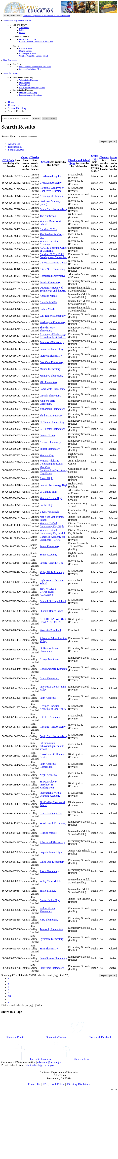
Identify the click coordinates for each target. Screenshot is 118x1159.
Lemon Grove (47, 435)
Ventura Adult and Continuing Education (51, 462)
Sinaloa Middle (48, 890)
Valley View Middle (50, 881)
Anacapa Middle (48, 295)
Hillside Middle (48, 832)
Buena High (46, 478)
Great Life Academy (51, 182)
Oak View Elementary (51, 362)
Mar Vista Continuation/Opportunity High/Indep (53, 470)
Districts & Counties (27, 39)
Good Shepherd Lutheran (53, 668)
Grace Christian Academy (53, 209)
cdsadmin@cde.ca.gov (49, 1062)
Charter (104, 157)
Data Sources (24, 82)
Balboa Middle (48, 309)
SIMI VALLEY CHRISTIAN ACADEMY (48, 591)
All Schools (24, 27)
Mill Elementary (48, 382)
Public (21, 30)
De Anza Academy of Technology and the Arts (53, 289)
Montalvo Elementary (51, 375)
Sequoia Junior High (51, 852)
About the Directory (11, 73)
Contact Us (34, 1084)
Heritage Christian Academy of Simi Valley (53, 707)
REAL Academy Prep (51, 176)
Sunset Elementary (50, 448)
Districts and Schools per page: (18, 1005)
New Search (49, 118)
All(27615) (14, 143)
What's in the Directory (28, 80)
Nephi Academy (48, 774)
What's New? (24, 85)
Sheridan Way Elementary (47, 329)
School (45, 161)
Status (113, 157)
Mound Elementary (50, 369)
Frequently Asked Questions (30, 95)
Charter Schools (25, 48)
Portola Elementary (50, 282)
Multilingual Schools (27, 53)
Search (36, 118)
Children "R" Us (48, 229)
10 (9, 996)
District (34, 157)
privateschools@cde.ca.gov (39, 1065)
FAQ (46, 1084)
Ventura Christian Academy (49, 242)
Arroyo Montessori (50, 659)
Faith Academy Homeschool (48, 765)
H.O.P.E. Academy (50, 717)
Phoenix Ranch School (52, 611)
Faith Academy (48, 697)
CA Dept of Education (61, 15)
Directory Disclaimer (78, 1084)
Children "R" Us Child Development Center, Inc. (53, 256)
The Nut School (48, 216)
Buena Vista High (49, 511)
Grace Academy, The (51, 813)
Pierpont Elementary (51, 355)
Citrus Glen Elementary (52, 269)
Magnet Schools (25, 51)
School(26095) (16, 149)
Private (22, 32)
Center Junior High (50, 900)
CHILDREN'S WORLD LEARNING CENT (53, 620)
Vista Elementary (49, 919)
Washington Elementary (52, 322)
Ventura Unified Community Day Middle (53, 532)
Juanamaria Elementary (52, 408)
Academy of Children (51, 196)
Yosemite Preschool (50, 630)
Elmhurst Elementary (51, 415)
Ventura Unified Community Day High (52, 525)
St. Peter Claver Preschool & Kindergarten (48, 784)
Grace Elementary (49, 678)
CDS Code (9, 160)
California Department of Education (37, 15)
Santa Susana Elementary (53, 958)
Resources (13, 105)
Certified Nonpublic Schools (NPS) (33, 56)
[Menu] (12, 15)
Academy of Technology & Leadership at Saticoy (53, 336)
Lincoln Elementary (50, 395)
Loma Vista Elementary (52, 388)
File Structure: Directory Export (32, 87)
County (25, 157)
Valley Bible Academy (52, 572)
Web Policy (58, 1084)
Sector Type (95, 157)
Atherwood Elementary (52, 842)
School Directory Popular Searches (17, 20)
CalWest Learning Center (53, 262)
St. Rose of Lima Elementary (49, 649)
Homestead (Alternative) (53, 275)
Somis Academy (48, 554)
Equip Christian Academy (53, 736)
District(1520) (15, 146)
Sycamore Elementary (51, 938)
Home (11, 102)
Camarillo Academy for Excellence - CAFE (52, 538)
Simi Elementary (49, 948)
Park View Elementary (52, 967)
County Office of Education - (36, 42)
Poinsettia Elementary (51, 349)
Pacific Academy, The (51, 562)
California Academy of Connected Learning (52, 189)
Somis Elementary (49, 546)
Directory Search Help (28, 92)
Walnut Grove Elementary (47, 910)
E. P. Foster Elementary (52, 428)
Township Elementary (51, 929)
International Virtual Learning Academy (50, 794)
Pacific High (46, 505)
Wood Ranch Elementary (53, 823)
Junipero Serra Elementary (47, 402)
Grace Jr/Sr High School (53, 601)
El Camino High (48, 491)
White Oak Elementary (52, 861)
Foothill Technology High (53, 485)
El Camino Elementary (52, 422)
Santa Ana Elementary (52, 342)
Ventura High (47, 455)
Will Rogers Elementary (53, 315)
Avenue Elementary (50, 442)
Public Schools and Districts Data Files (35, 67)
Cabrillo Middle (48, 302)
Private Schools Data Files (30, 69)
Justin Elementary (49, 871)
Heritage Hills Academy (53, 726)
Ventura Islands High (51, 498)
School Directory (17, 108)
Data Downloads (10, 60)
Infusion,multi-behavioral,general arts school (52, 746)
